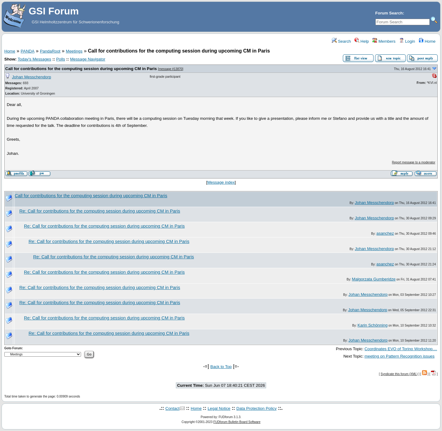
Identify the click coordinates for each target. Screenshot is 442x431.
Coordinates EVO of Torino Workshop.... (400, 349)
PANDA (27, 51)
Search (341, 41)
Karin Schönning (373, 325)
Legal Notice (218, 408)
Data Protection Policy (256, 408)
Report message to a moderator (413, 162)
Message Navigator (87, 59)
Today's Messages (34, 59)
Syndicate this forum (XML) (399, 374)
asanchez (385, 233)
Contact (172, 408)
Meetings (74, 51)
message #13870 (170, 69)
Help (362, 41)
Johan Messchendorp (31, 77)
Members (383, 41)
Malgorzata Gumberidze (374, 279)
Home (427, 41)
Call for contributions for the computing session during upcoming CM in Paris (81, 68)
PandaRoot (50, 51)
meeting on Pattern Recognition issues (399, 356)
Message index (221, 182)
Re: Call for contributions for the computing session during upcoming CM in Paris (99, 211)
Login (407, 41)
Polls (60, 59)
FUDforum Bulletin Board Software (236, 422)
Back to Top (220, 366)
